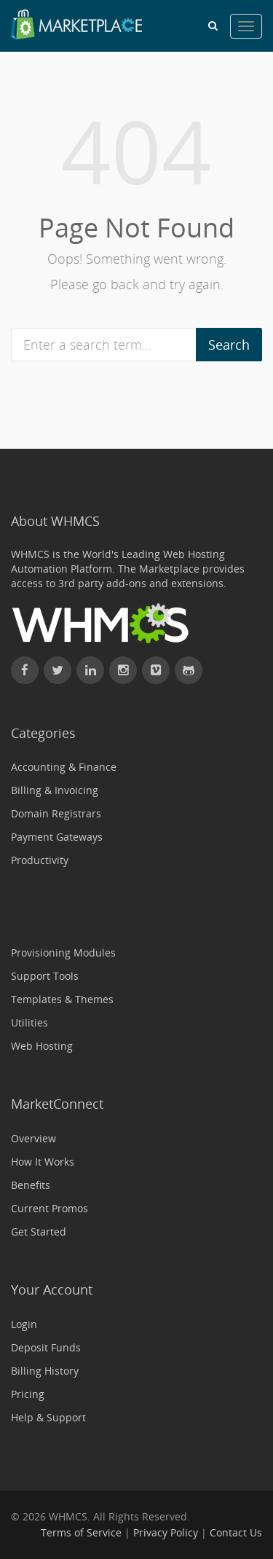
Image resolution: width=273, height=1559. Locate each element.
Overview (33, 1138)
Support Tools (45, 976)
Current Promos (49, 1208)
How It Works (42, 1162)
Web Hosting (42, 1046)
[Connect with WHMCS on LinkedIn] (90, 670)
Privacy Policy (165, 1532)
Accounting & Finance (63, 767)
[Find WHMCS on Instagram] (123, 670)
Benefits (30, 1185)
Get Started (38, 1231)
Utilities (29, 1022)
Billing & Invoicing (54, 790)
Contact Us (236, 1532)
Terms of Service (81, 1532)
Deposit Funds (46, 1347)
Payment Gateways (57, 837)
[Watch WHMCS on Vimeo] (156, 670)
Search (229, 344)
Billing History (45, 1371)
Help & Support (48, 1417)
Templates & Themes (62, 999)
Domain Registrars (56, 813)
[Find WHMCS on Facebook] (25, 670)
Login (24, 1324)
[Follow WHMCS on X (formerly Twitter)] (57, 670)
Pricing (27, 1394)
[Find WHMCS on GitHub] (188, 670)
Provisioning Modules (63, 952)
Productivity (39, 860)
